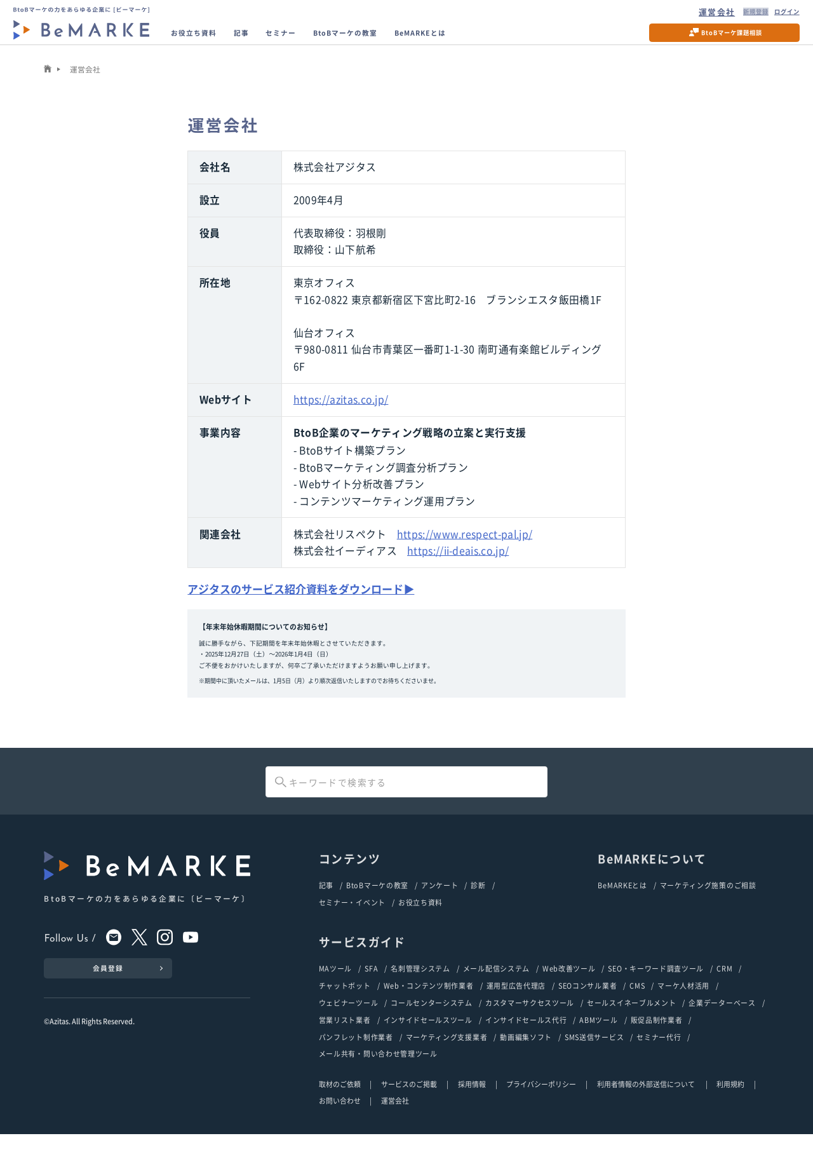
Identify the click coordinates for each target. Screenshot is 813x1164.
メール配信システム (496, 991)
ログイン (776, 14)
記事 (263, 41)
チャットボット (345, 1010)
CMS (637, 1010)
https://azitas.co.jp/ (341, 417)
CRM (724, 991)
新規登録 (731, 14)
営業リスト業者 (345, 1046)
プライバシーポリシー (541, 1114)
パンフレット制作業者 (356, 1065)
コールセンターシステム (432, 1028)
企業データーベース (722, 1028)
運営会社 (687, 14)
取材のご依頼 (340, 1114)
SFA (371, 991)
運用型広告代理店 (516, 1010)
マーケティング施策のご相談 (708, 905)
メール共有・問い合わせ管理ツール (378, 1083)
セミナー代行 (658, 1065)
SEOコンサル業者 (587, 1010)
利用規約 (730, 1114)
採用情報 (472, 1114)
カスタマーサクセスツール (529, 1028)
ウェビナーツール (349, 1028)
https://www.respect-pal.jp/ (465, 552)
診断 (478, 905)
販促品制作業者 (657, 1046)
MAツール (335, 991)
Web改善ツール (569, 991)
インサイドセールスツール (428, 1046)
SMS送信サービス (594, 1065)
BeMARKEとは (490, 41)
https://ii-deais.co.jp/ (458, 569)
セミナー (311, 41)
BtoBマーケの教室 (393, 41)
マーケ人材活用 (683, 1010)
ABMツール (598, 1046)
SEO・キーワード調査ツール (656, 991)
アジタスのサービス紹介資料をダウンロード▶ (307, 607)
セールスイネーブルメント (631, 1028)
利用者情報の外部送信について (646, 1114)
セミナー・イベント (352, 924)
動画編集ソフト (526, 1065)
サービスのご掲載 (409, 1114)
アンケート (439, 905)
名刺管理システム (420, 991)
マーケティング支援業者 (447, 1065)
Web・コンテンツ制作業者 (429, 1010)
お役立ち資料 (205, 41)
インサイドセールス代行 (526, 1046)
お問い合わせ (340, 1130)
